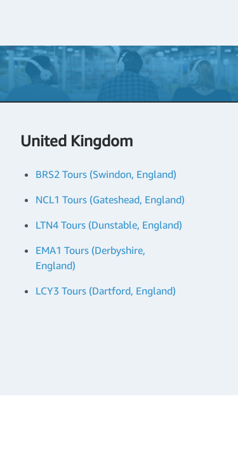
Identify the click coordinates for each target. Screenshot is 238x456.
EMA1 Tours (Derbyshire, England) (90, 258)
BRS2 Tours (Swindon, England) (106, 174)
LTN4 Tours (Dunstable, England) (109, 224)
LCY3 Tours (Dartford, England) (106, 290)
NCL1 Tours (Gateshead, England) (110, 199)
